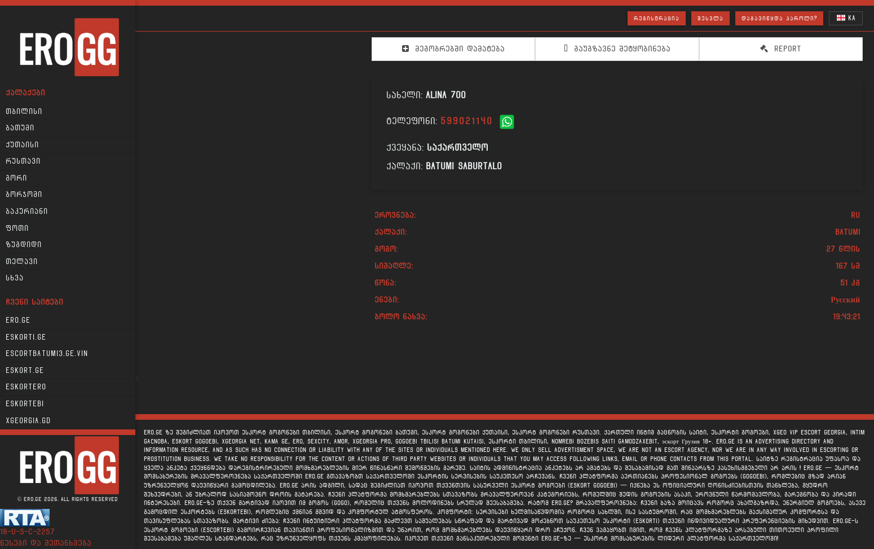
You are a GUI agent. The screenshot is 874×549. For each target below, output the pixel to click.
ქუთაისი (22, 145)
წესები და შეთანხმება (45, 543)
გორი (16, 178)
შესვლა (710, 18)
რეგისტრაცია (656, 18)
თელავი (22, 261)
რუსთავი (23, 161)
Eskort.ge (25, 370)
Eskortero (26, 387)
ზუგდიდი (24, 244)
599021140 (466, 121)
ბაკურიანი (27, 211)
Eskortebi (25, 404)
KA (846, 18)
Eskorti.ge (26, 337)
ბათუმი (20, 128)
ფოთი (17, 228)
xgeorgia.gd (28, 421)
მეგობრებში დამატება (453, 48)
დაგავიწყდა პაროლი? (779, 18)
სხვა (15, 278)
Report (780, 48)
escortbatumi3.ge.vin (47, 353)
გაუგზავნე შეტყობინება (617, 48)
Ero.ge (18, 320)
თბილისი (24, 111)
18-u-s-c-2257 (27, 531)
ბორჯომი (24, 194)
